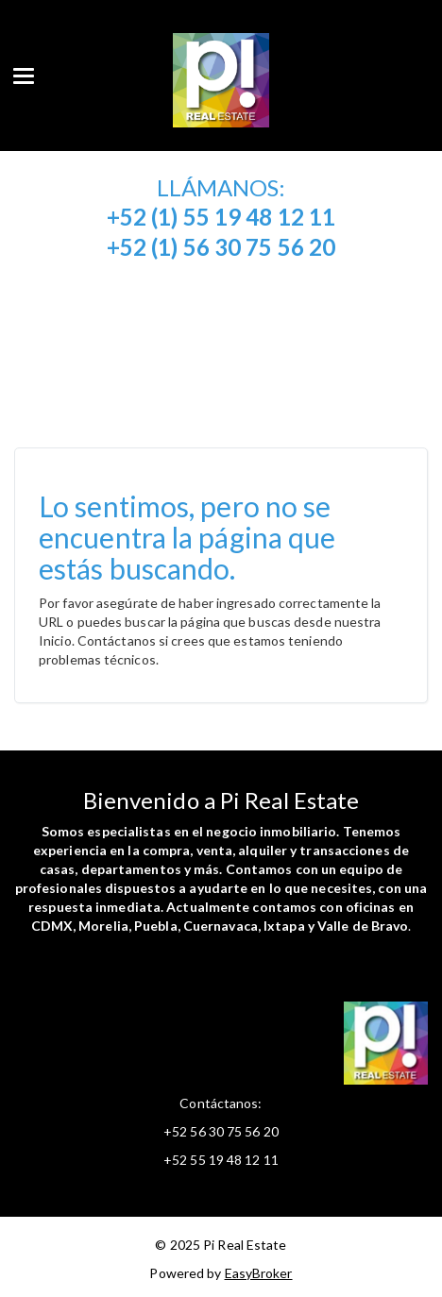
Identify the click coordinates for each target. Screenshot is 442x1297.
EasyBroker (259, 1273)
